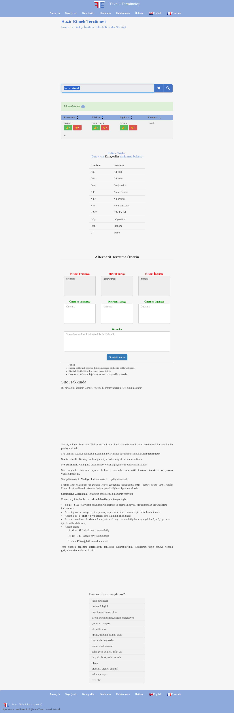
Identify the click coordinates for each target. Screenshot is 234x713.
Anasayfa (55, 13)
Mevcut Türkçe (117, 274)
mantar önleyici (100, 606)
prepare (123, 123)
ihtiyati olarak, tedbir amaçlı (106, 657)
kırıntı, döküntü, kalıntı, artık (107, 634)
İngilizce (126, 117)
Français (174, 13)
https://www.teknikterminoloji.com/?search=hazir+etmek (31, 709)
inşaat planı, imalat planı (104, 612)
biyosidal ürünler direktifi (105, 668)
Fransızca (71, 117)
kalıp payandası (100, 600)
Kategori (154, 117)
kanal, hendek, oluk (102, 646)
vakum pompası (100, 674)
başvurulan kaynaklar (103, 640)
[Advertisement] (117, 54)
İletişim (139, 13)
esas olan (96, 680)
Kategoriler (88, 13)
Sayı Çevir (71, 13)
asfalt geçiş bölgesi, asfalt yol (107, 651)
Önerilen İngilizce (154, 301)
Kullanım (105, 13)
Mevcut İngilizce (154, 274)
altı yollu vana (99, 629)
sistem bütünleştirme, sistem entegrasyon (113, 617)
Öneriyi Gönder (117, 357)
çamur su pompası (101, 623)
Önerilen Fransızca (79, 301)
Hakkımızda (123, 13)
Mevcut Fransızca (80, 274)
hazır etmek (98, 123)
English (155, 13)
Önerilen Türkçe (117, 301)
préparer (68, 123)
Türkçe (98, 117)
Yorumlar (117, 329)
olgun (95, 663)
